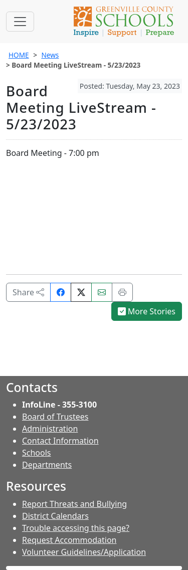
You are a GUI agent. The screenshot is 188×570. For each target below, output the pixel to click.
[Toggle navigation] (20, 22)
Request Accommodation (69, 539)
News (50, 55)
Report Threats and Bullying (74, 503)
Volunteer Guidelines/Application (84, 551)
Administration (50, 428)
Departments (47, 464)
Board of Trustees (55, 416)
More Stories (147, 311)
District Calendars (55, 515)
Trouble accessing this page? (75, 527)
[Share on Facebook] (60, 292)
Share (28, 292)
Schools (36, 452)
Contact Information (60, 440)
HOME (19, 55)
